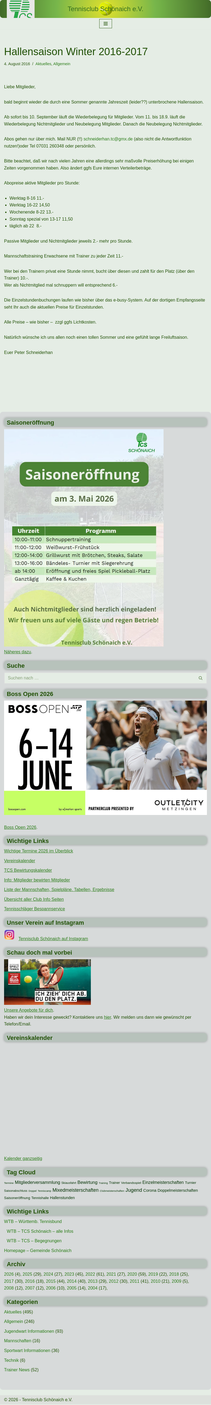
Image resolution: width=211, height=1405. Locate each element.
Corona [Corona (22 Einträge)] (149, 1191)
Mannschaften (17, 1341)
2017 (9, 1281)
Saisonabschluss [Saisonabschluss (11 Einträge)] (15, 1191)
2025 (27, 1274)
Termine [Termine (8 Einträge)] (9, 1183)
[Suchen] (99, 678)
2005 (72, 1289)
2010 (156, 1281)
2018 (174, 1274)
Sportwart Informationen (27, 1351)
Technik (11, 1361)
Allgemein (62, 64)
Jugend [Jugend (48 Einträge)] (134, 1191)
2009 (177, 1281)
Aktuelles (43, 64)
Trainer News (17, 1370)
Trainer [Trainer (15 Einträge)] (114, 1183)
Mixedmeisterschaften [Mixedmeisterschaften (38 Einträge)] (76, 1191)
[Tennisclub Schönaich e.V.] (105, 9)
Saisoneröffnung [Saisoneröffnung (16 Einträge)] (17, 1199)
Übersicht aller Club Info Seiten (34, 900)
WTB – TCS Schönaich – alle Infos (40, 1232)
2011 (135, 1281)
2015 (51, 1281)
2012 (114, 1281)
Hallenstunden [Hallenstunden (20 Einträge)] (62, 1198)
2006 (51, 1289)
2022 (90, 1274)
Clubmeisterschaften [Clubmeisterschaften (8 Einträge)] (112, 1191)
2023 (69, 1274)
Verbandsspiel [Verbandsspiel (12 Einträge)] (131, 1183)
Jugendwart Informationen (29, 1331)
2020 (132, 1274)
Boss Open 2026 (20, 827)
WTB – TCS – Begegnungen (34, 1241)
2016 (30, 1281)
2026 (9, 1274)
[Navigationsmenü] (105, 23)
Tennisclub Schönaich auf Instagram (53, 939)
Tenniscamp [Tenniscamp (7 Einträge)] (44, 1191)
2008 (9, 1289)
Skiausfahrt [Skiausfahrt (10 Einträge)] (68, 1183)
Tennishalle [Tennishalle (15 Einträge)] (40, 1199)
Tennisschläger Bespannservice (34, 909)
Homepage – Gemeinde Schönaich (38, 1251)
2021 (111, 1274)
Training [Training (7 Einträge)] (103, 1183)
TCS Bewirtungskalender (28, 870)
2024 (48, 1274)
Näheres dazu (17, 652)
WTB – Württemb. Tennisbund (33, 1222)
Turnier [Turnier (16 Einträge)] (190, 1183)
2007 (30, 1289)
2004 (93, 1289)
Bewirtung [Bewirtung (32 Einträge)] (88, 1183)
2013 (93, 1281)
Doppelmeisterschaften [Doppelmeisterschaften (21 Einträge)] (178, 1191)
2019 (153, 1274)
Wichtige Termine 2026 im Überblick (38, 851)
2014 (72, 1281)
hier (107, 1017)
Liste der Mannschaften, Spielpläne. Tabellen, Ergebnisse (59, 890)
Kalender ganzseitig (23, 1159)
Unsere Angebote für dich (28, 1010)
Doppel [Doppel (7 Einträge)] (32, 1191)
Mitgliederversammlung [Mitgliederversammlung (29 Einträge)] (37, 1182)
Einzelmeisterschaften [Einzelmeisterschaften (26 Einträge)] (163, 1183)
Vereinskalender (19, 861)
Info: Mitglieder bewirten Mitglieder (37, 880)
